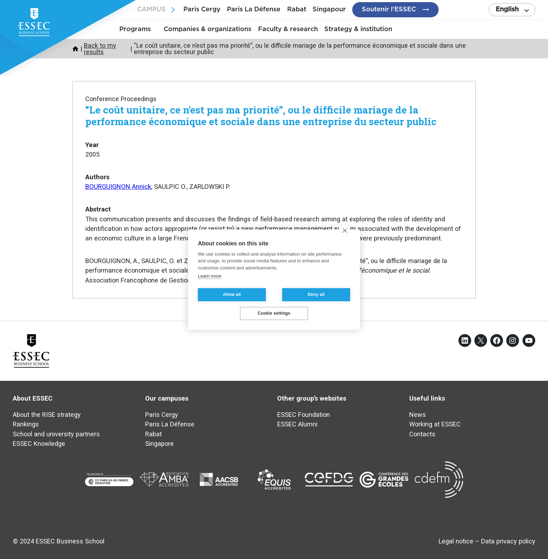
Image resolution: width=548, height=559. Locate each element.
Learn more (209, 276)
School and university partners (56, 434)
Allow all (232, 294)
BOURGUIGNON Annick (118, 186)
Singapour (329, 9)
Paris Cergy (202, 9)
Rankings (26, 424)
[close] (344, 230)
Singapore (159, 443)
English (507, 9)
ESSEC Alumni (297, 424)
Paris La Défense (253, 9)
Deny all (316, 294)
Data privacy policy (508, 541)
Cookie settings (274, 313)
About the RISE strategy (47, 414)
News (417, 414)
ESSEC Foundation (303, 414)
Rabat (296, 9)
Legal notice (456, 541)
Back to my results (100, 49)
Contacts (422, 434)
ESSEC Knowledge (39, 443)
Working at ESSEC (435, 424)
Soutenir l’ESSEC (389, 9)
